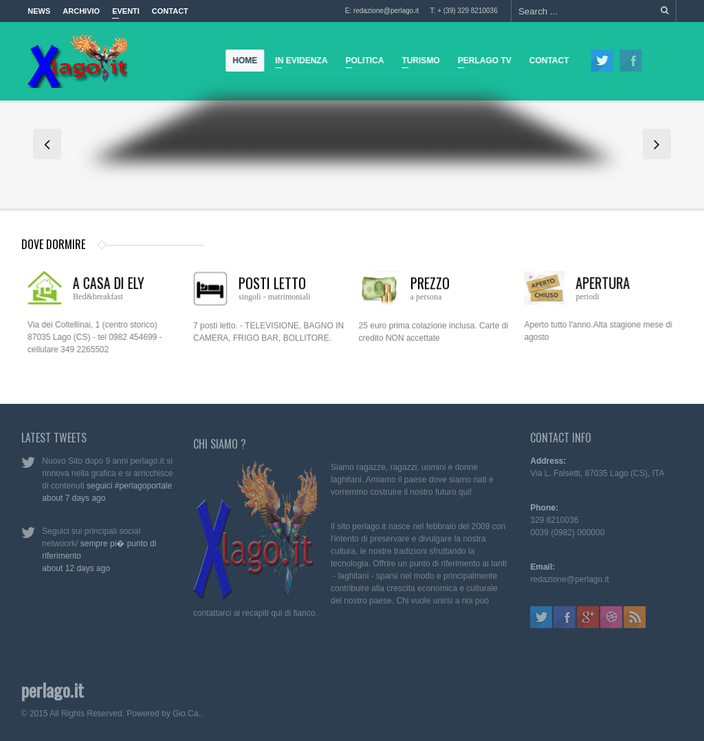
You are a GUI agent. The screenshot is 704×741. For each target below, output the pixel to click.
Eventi (126, 14)
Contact (170, 11)
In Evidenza (298, 62)
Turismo (417, 62)
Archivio (81, 11)
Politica (361, 62)
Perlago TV (481, 62)
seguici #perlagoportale (126, 486)
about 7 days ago (70, 498)
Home (245, 60)
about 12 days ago (73, 568)
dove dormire (53, 244)
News (39, 11)
